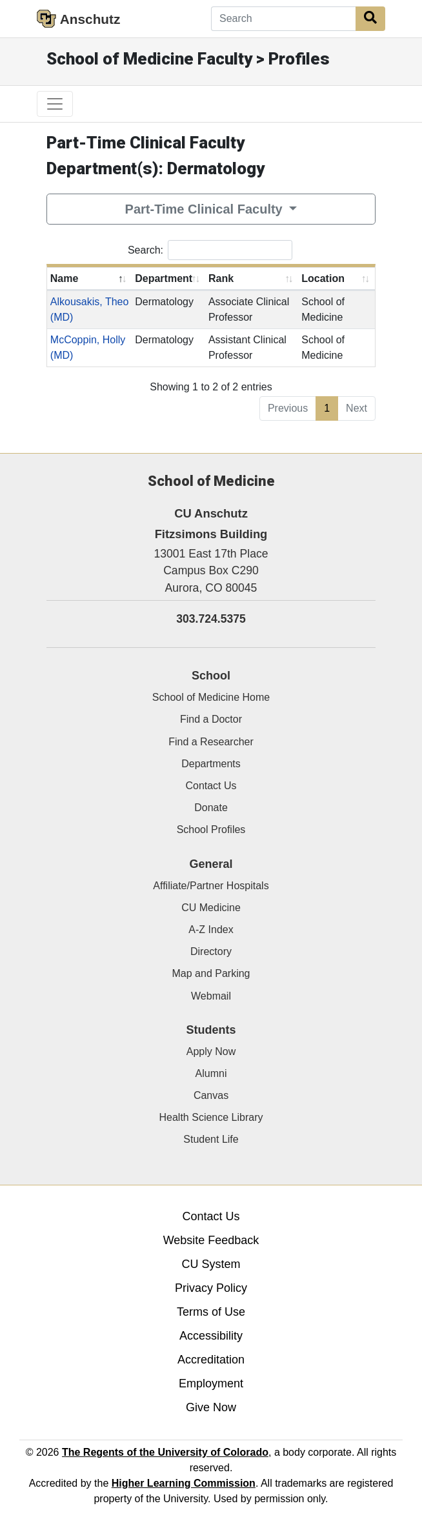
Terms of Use (211, 1311)
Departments (211, 763)
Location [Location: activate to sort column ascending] (323, 278)
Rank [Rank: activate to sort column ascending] (221, 278)
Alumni (211, 1073)
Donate (211, 807)
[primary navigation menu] (55, 104)
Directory (211, 951)
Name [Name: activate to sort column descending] (64, 278)
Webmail (211, 996)
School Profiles (211, 829)
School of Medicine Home (211, 697)
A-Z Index (210, 929)
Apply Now (211, 1051)
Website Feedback (211, 1240)
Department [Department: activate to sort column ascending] (163, 278)
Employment (211, 1383)
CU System (210, 1264)
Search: (210, 250)
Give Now (211, 1407)
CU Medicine (211, 907)
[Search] (283, 18)
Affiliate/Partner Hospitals (210, 885)
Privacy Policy (211, 1288)
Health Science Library (211, 1117)
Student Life (210, 1139)
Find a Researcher (211, 741)
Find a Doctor (211, 719)
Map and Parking (211, 973)
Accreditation (211, 1359)
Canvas (211, 1095)
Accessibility (211, 1335)
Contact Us (210, 785)
